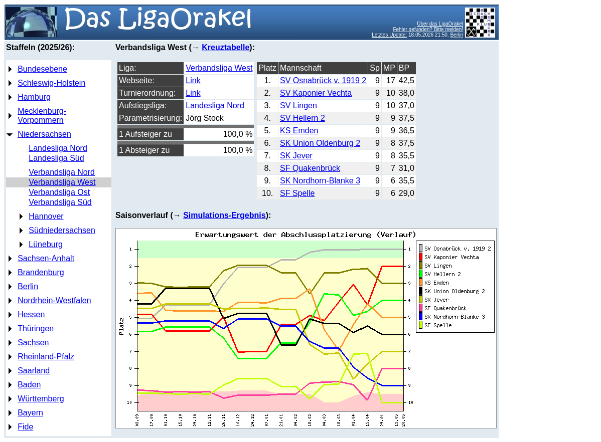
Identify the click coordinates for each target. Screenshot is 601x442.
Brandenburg (41, 272)
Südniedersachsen (62, 230)
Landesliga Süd (56, 158)
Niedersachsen (44, 134)
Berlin (28, 286)
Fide (25, 426)
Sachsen (33, 342)
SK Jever (296, 155)
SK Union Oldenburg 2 (320, 143)
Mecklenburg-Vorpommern (42, 115)
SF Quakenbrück (310, 168)
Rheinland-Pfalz (46, 356)
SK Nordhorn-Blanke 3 (320, 180)
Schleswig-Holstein (51, 83)
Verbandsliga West (62, 182)
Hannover (46, 216)
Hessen (31, 314)
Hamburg (34, 97)
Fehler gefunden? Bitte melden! (428, 29)
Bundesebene (42, 69)
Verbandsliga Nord (62, 172)
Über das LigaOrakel (440, 24)
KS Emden (299, 130)
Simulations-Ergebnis (224, 215)
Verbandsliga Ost (59, 192)
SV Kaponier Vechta (316, 93)
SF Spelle (297, 193)
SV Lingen (298, 105)
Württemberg (41, 398)
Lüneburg (46, 244)
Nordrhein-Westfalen (54, 300)
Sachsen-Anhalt (46, 258)
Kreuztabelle (225, 47)
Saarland (34, 370)
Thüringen (36, 328)
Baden (29, 384)
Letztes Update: (389, 35)
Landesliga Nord (58, 148)
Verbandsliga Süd (60, 202)
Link (193, 80)
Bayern (30, 412)
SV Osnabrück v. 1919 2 (323, 80)
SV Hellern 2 (302, 118)
